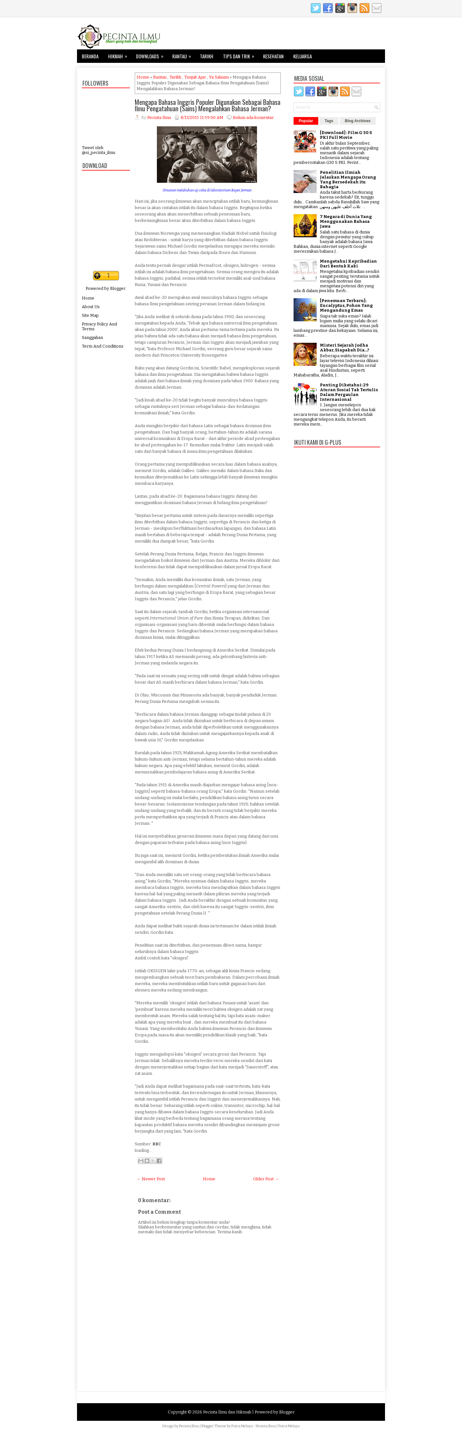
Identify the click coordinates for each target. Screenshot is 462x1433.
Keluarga (302, 56)
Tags (329, 121)
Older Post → (266, 1178)
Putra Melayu (242, 1426)
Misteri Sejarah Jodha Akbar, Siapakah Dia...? (344, 347)
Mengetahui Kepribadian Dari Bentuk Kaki (348, 263)
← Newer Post (151, 1178)
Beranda (90, 56)
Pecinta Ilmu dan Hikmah (227, 1412)
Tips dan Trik (240, 54)
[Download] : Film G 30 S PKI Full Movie (346, 135)
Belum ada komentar (253, 117)
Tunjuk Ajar (195, 77)
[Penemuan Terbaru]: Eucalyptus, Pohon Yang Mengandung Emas (346, 305)
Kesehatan (273, 56)
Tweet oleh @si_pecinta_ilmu (98, 150)
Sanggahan (92, 337)
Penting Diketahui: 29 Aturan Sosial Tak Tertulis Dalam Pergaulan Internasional (349, 392)
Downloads (151, 54)
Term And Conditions (103, 346)
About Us (91, 306)
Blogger (117, 288)
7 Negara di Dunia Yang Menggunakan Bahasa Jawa (346, 221)
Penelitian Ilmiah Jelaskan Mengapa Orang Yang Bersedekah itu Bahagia (348, 179)
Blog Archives (358, 121)
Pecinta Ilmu (189, 1426)
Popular (306, 121)
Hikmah (119, 54)
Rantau (183, 54)
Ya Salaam (219, 77)
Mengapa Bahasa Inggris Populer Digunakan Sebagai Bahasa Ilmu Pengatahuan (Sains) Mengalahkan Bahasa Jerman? (207, 105)
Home (88, 298)
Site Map (90, 315)
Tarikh (206, 56)
